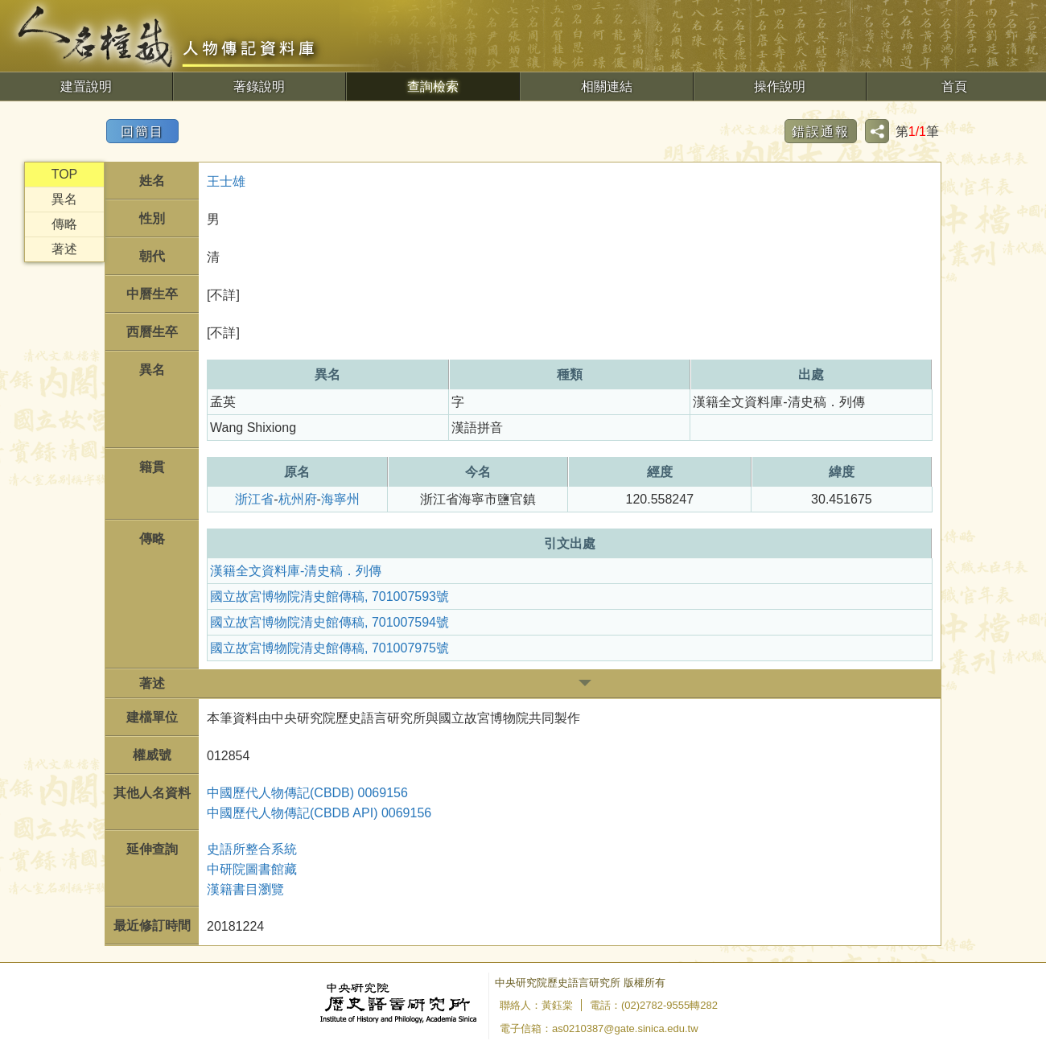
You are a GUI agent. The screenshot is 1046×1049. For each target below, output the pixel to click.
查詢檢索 (433, 86)
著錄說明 (259, 86)
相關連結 (606, 86)
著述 (64, 249)
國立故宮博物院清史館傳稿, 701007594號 (329, 622)
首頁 (954, 86)
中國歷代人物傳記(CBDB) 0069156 (307, 793)
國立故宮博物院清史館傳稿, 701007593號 (329, 596)
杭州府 (297, 499)
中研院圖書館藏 (252, 869)
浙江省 (254, 499)
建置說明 (86, 86)
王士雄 (226, 181)
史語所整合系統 (252, 849)
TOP (64, 174)
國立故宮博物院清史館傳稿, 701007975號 (329, 648)
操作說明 (779, 86)
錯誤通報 (821, 131)
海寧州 (340, 499)
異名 (64, 199)
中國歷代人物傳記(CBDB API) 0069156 (319, 813)
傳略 (64, 224)
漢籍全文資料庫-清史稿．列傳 (295, 571)
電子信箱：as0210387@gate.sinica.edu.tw (599, 1028)
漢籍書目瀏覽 (245, 889)
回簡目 (142, 131)
